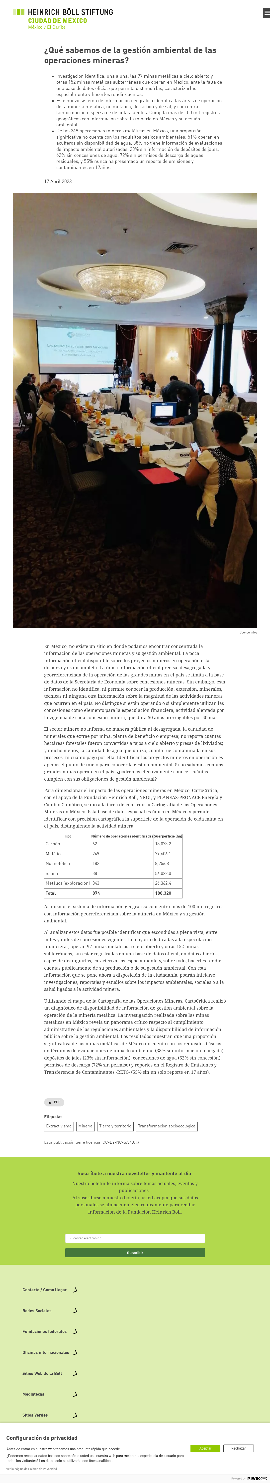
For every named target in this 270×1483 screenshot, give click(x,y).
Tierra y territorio (115, 1126)
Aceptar (205, 1448)
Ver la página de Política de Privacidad (31, 1469)
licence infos (248, 632)
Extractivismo (59, 1126)
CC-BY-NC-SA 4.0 (118, 1142)
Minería (85, 1126)
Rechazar (238, 1448)
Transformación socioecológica (166, 1126)
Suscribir (135, 1253)
